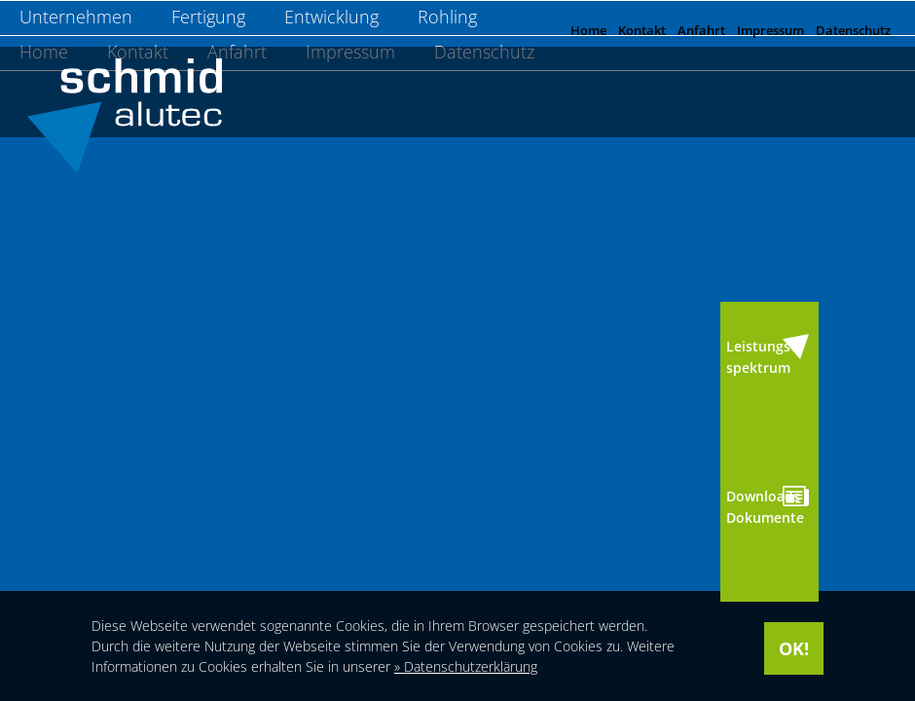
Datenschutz (853, 30)
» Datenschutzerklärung (465, 666)
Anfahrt (701, 30)
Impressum (770, 30)
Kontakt (642, 30)
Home (588, 30)
